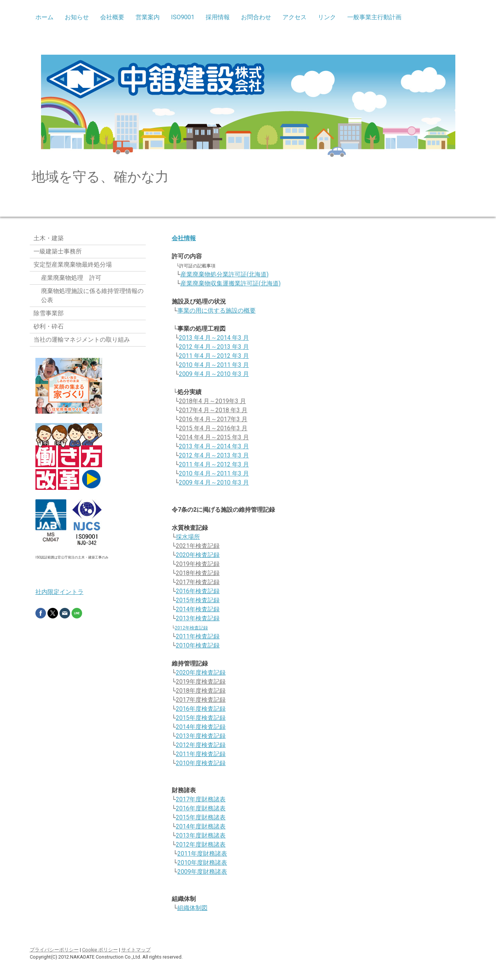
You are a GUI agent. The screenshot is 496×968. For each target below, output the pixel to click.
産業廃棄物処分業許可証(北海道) (224, 274)
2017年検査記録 (198, 582)
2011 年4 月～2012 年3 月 (214, 355)
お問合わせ (256, 17)
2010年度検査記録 (201, 763)
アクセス (294, 17)
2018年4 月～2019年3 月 (212, 401)
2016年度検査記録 (201, 708)
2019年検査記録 (198, 564)
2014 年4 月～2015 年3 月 (214, 437)
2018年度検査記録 (201, 690)
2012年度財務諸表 (201, 844)
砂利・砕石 (49, 326)
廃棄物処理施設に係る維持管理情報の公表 (92, 295)
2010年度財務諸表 (202, 862)
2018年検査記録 (198, 573)
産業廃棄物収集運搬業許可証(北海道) (230, 283)
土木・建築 (49, 238)
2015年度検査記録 (201, 717)
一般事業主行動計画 (374, 17)
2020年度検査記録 (201, 672)
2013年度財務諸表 (201, 835)
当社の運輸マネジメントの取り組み (82, 339)
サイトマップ (136, 950)
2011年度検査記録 (201, 754)
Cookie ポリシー (100, 950)
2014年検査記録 (198, 609)
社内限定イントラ (59, 591)
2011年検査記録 (198, 636)
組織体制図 (192, 907)
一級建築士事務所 (58, 251)
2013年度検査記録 (201, 735)
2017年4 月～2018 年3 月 (213, 410)
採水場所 (188, 536)
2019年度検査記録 (201, 681)
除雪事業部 (49, 313)
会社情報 (184, 238)
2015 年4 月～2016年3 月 (213, 428)
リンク (327, 17)
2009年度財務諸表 (202, 871)
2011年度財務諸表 (202, 853)
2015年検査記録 (198, 600)
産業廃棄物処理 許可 (71, 277)
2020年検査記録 (198, 554)
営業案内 (148, 17)
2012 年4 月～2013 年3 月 (214, 346)
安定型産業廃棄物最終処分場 (73, 264)
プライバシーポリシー (54, 950)
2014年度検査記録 (201, 726)
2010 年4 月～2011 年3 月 (214, 364)
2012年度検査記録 (201, 745)
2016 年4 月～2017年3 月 (213, 419)
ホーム (44, 17)
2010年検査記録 (198, 645)
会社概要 (112, 17)
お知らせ (77, 17)
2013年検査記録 (198, 618)
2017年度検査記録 (201, 699)
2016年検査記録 (198, 591)
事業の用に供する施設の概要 (216, 310)
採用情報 (218, 17)
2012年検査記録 (191, 628)
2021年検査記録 (198, 545)
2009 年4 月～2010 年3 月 (214, 373)
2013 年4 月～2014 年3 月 (214, 337)
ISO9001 (182, 17)
